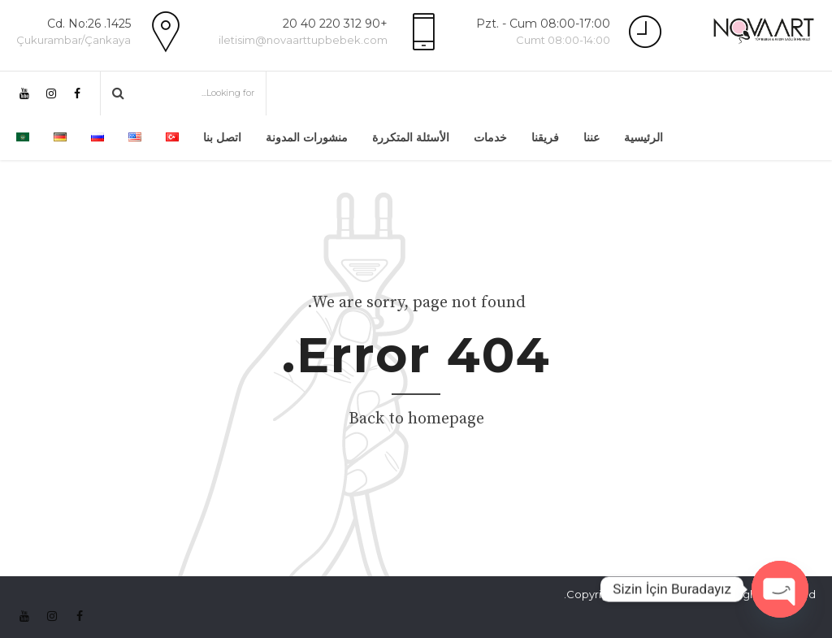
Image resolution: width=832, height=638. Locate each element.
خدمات (490, 137)
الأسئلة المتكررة (410, 137)
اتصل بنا (222, 137)
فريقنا (545, 137)
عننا (591, 137)
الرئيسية (643, 137)
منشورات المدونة (307, 137)
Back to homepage (416, 419)
